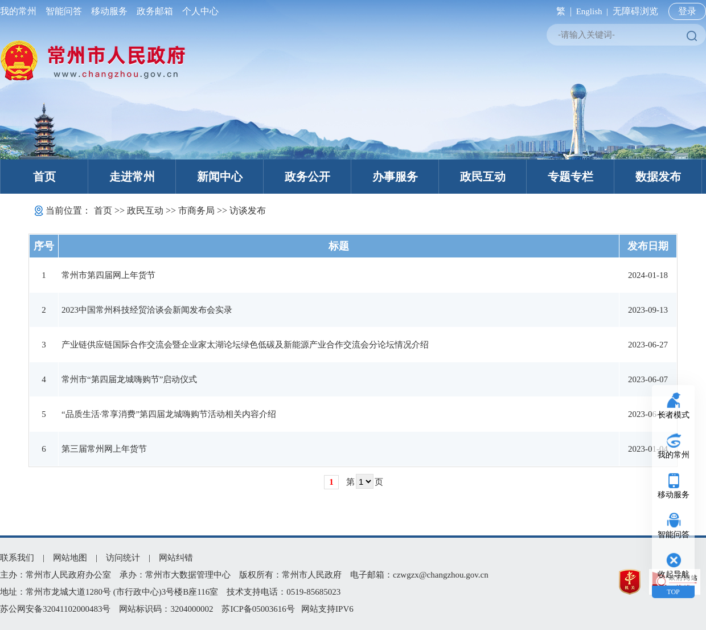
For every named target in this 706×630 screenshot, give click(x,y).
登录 (687, 11)
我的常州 (20, 11)
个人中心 (198, 11)
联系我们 (17, 557)
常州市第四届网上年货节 (108, 275)
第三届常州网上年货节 (104, 448)
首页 (44, 176)
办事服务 (395, 176)
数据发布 (658, 176)
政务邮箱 (155, 11)
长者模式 (673, 415)
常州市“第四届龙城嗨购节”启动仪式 (129, 379)
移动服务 (109, 11)
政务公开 (307, 176)
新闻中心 (220, 176)
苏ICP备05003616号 (257, 608)
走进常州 (132, 176)
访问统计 (123, 557)
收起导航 (673, 574)
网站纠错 (176, 557)
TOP (673, 592)
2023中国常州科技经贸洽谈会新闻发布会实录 (146, 309)
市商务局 (196, 210)
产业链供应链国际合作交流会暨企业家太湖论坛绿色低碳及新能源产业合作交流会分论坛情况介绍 (245, 344)
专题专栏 (570, 176)
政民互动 (483, 176)
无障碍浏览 (635, 11)
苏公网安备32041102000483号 (55, 608)
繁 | (562, 11)
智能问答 (64, 11)
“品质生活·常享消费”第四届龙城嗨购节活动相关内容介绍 (168, 414)
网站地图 (70, 557)
